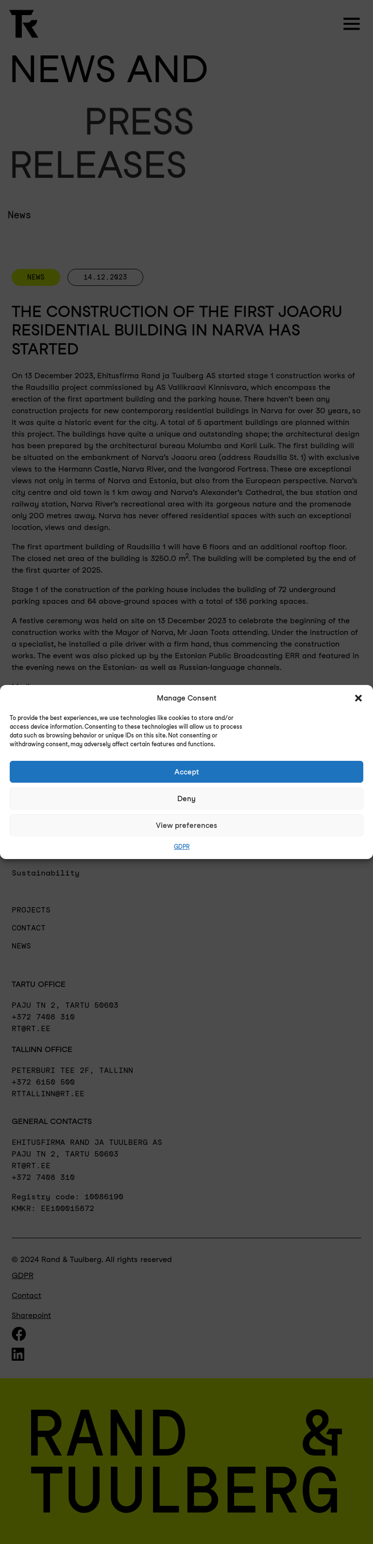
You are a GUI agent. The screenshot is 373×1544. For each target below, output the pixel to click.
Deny (186, 798)
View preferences (186, 825)
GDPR (181, 846)
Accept (186, 772)
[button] (358, 698)
